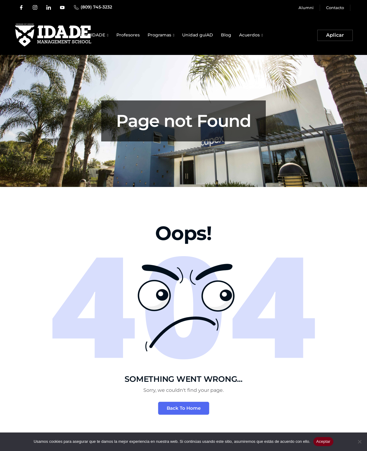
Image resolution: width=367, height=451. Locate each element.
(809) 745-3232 (96, 7)
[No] (359, 442)
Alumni (306, 7)
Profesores (128, 35)
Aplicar (335, 35)
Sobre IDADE (91, 35)
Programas (159, 35)
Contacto (335, 7)
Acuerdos (249, 35)
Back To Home (184, 408)
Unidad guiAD (197, 35)
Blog (226, 35)
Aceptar (323, 441)
